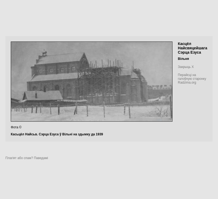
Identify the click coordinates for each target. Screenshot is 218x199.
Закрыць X (186, 67)
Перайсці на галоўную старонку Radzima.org (192, 78)
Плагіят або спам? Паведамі (26, 158)
